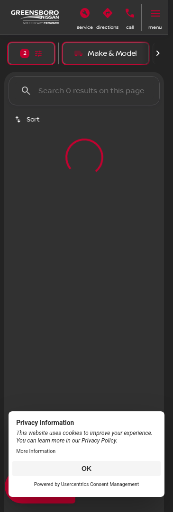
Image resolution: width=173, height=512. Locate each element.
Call (130, 27)
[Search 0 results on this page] (84, 90)
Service (85, 27)
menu (155, 27)
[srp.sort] (28, 119)
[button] (84, 17)
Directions (107, 27)
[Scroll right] (157, 53)
